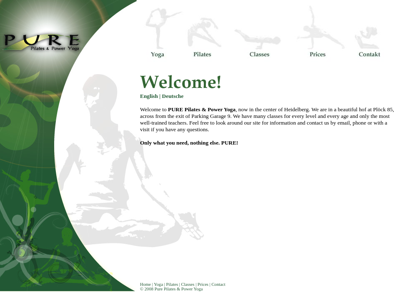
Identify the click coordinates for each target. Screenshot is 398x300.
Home (145, 284)
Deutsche (173, 96)
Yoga (158, 284)
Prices (202, 284)
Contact (218, 284)
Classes (188, 284)
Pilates (171, 284)
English (149, 96)
